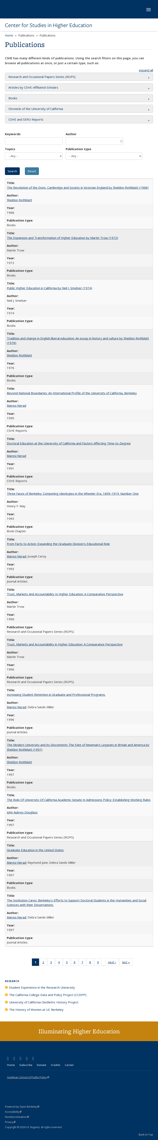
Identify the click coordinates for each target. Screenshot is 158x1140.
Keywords (13, 134)
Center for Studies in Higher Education (48, 25)
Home (9, 35)
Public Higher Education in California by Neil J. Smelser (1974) (49, 288)
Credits (55, 1065)
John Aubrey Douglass (22, 812)
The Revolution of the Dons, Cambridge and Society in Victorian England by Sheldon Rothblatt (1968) (78, 187)
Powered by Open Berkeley (22, 1106)
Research (12, 981)
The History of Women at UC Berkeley (36, 1009)
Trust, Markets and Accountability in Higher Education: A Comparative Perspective (65, 644)
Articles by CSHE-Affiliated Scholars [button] (33, 87)
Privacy (10, 1122)
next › (113, 963)
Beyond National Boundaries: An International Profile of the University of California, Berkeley (72, 393)
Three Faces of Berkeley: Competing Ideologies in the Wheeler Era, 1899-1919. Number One (73, 493)
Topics (10, 149)
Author (71, 134)
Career (69, 1065)
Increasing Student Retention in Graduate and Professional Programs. (56, 694)
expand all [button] (146, 70)
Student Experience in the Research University (42, 987)
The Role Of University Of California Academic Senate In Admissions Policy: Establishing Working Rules (79, 800)
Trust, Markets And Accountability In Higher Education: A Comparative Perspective (65, 594)
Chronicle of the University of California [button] (35, 109)
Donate (41, 1065)
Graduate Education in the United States (35, 850)
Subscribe (25, 1065)
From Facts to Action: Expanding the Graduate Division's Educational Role (58, 544)
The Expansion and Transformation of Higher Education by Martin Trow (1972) (62, 238)
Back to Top (146, 1134)
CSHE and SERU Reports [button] (25, 119)
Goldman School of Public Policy (28, 1077)
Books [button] (12, 98)
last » (127, 963)
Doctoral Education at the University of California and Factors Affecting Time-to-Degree (69, 443)
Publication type (78, 149)
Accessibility (13, 1112)
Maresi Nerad (16, 405)
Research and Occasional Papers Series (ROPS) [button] (42, 77)
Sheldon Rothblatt (19, 200)
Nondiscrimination (17, 1117)
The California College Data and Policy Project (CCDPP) (47, 995)
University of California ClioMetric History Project (43, 1002)
